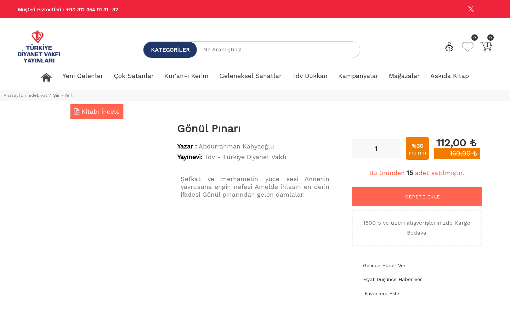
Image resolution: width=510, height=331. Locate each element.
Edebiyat (38, 95)
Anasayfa (13, 95)
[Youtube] (486, 9)
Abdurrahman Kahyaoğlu (236, 146)
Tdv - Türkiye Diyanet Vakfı (245, 157)
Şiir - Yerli (63, 95)
